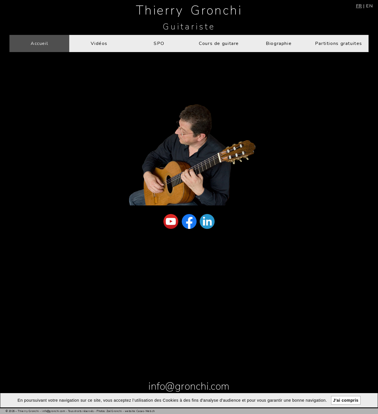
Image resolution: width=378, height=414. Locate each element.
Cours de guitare (219, 43)
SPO (159, 43)
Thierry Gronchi (189, 10)
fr (359, 6)
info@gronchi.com (188, 386)
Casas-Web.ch (145, 411)
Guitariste (189, 26)
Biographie (279, 43)
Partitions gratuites (338, 43)
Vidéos (99, 43)
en (369, 6)
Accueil (39, 43)
